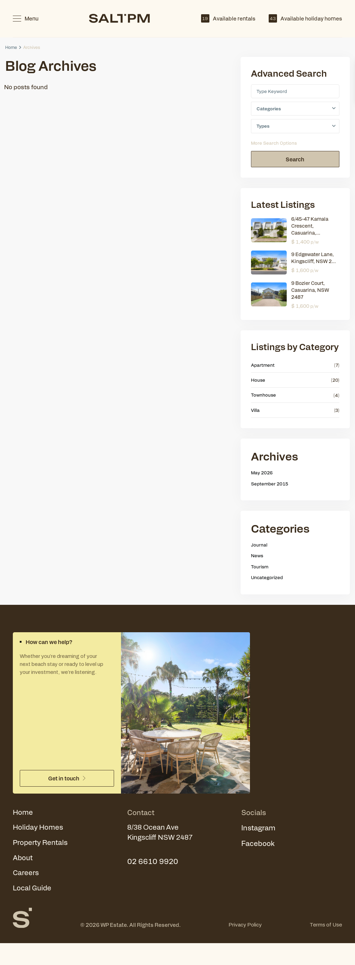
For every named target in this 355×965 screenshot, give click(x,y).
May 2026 (262, 473)
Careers (26, 874)
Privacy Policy (245, 927)
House (258, 380)
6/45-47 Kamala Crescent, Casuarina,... (309, 226)
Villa (255, 410)
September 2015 (269, 484)
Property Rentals (41, 843)
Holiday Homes (38, 827)
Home (11, 47)
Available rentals (228, 18)
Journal (259, 545)
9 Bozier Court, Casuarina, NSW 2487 (310, 290)
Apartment (263, 365)
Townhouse (263, 395)
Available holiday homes (305, 18)
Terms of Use (326, 927)
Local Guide (33, 889)
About (23, 858)
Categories (269, 109)
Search (295, 159)
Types (263, 126)
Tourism (259, 567)
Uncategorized (267, 578)
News (257, 556)
